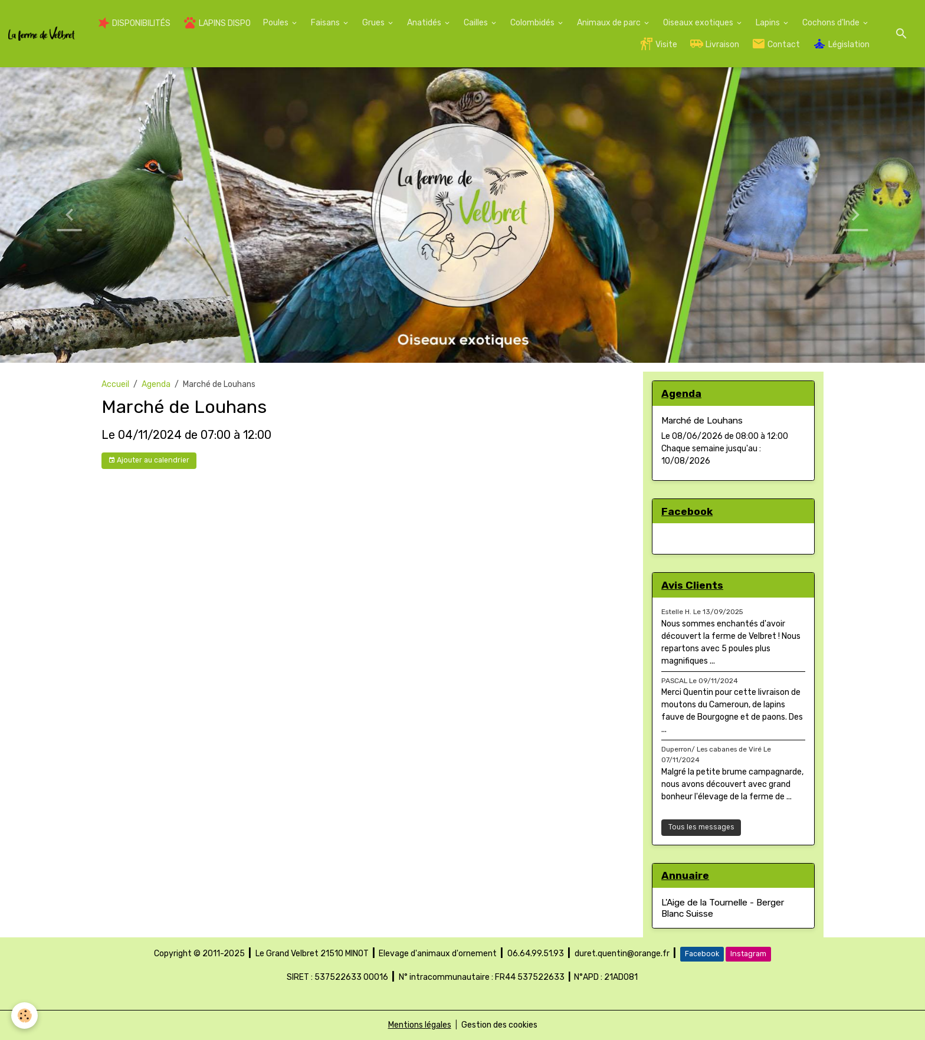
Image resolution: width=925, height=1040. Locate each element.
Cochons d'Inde (831, 23)
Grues (374, 23)
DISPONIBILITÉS (134, 23)
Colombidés (533, 23)
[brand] (41, 34)
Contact (776, 44)
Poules (276, 23)
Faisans (326, 23)
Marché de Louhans (702, 420)
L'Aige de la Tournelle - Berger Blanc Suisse (722, 907)
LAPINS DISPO (217, 23)
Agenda (156, 384)
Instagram (748, 954)
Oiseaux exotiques (699, 23)
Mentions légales (419, 1025)
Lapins (769, 23)
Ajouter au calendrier (148, 460)
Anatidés (425, 23)
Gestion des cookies (499, 1025)
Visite (658, 44)
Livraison (714, 44)
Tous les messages (701, 827)
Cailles (477, 23)
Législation (841, 44)
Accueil (115, 384)
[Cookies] (25, 1015)
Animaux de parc (609, 23)
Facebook (702, 954)
